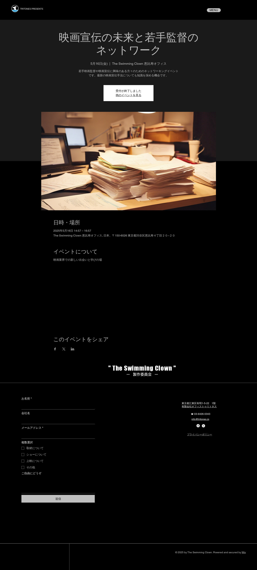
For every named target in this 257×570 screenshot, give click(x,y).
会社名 (25, 413)
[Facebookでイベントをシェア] (55, 349)
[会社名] (57, 420)
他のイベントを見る (128, 95)
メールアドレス (32, 428)
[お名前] (57, 405)
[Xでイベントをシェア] (63, 349)
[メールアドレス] (57, 435)
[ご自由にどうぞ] (58, 485)
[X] (203, 426)
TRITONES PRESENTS (31, 9)
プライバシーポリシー (199, 434)
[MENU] (214, 10)
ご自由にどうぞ (31, 473)
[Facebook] (198, 426)
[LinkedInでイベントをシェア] (72, 349)
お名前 (26, 398)
